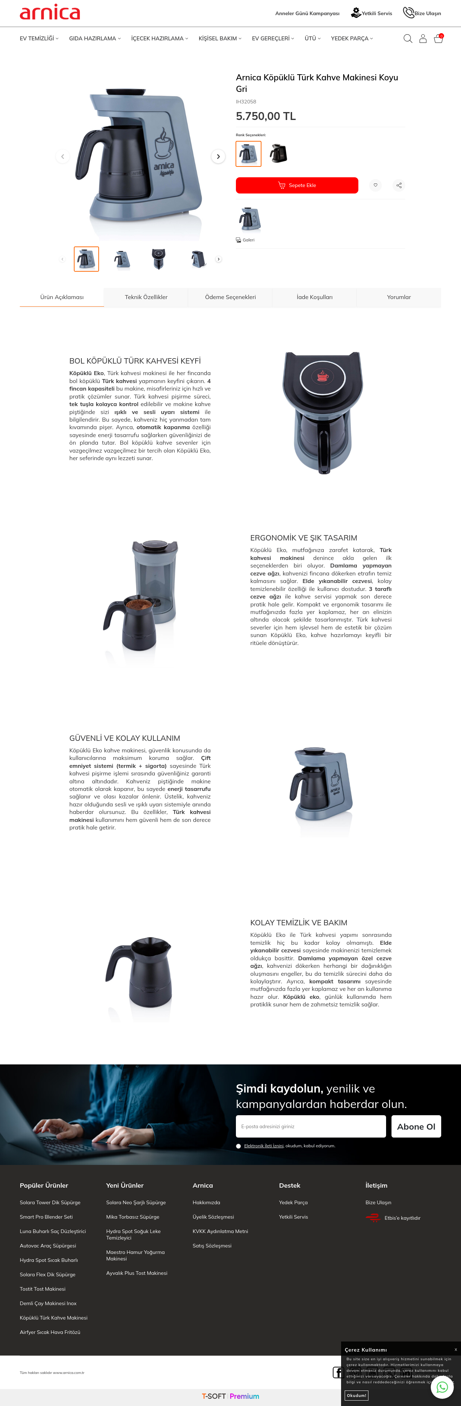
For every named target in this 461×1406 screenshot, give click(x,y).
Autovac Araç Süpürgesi (48, 1245)
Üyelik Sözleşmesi (213, 1217)
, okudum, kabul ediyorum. (285, 1146)
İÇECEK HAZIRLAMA (159, 38)
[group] (140, 156)
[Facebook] (338, 1372)
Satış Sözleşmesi (212, 1245)
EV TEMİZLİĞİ (39, 38)
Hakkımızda (206, 1202)
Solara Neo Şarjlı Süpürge (136, 1202)
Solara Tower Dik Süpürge (50, 1202)
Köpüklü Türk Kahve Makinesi (54, 1317)
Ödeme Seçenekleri (230, 297)
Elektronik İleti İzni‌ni (263, 1145)
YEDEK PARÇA (352, 38)
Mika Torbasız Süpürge (132, 1217)
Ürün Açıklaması (62, 297)
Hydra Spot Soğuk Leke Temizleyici (133, 1234)
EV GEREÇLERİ (273, 38)
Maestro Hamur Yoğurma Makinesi (135, 1255)
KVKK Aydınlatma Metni (220, 1231)
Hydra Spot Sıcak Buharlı (49, 1260)
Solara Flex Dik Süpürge (47, 1274)
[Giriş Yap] (423, 38)
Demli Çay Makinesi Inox (48, 1303)
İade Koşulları (314, 297)
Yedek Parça (293, 1202)
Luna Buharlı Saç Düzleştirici (53, 1231)
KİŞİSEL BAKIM (220, 38)
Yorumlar (399, 297)
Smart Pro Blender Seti (46, 1217)
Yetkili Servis (371, 13)
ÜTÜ (312, 38)
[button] (63, 156)
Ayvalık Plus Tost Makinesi (136, 1273)
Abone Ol (416, 1126)
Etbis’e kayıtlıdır (393, 1218)
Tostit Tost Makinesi (43, 1289)
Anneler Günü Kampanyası (308, 13)
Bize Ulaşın (422, 13)
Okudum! (356, 1395)
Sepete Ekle (297, 185)
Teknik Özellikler (146, 297)
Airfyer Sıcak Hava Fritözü (50, 1332)
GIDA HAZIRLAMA (95, 38)
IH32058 (246, 101)
